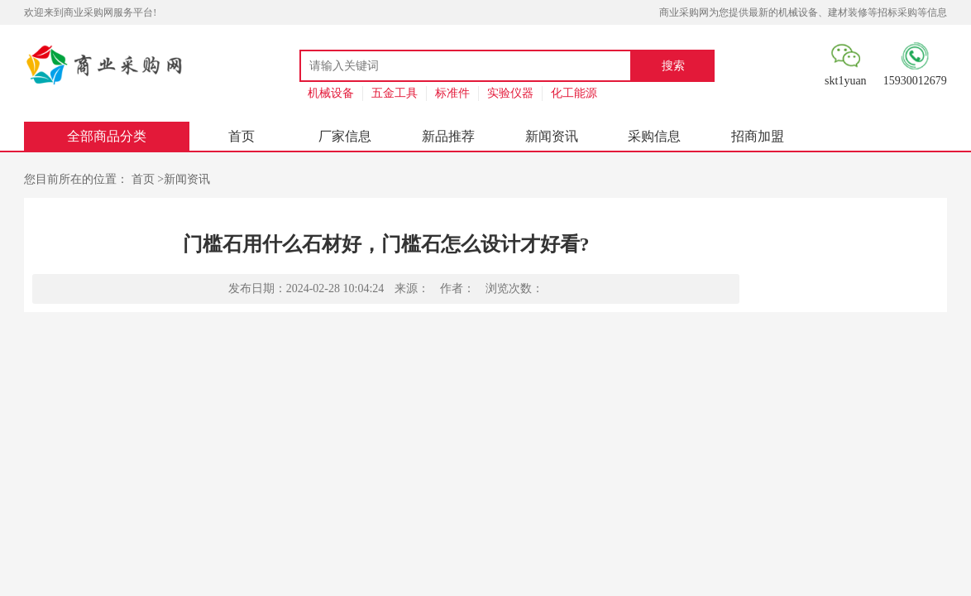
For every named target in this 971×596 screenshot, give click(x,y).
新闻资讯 (551, 136)
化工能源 (574, 93)
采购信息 (654, 136)
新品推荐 (448, 136)
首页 (241, 136)
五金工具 (394, 93)
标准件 (452, 93)
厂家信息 (344, 136)
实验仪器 (510, 93)
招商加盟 (757, 136)
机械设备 (331, 93)
